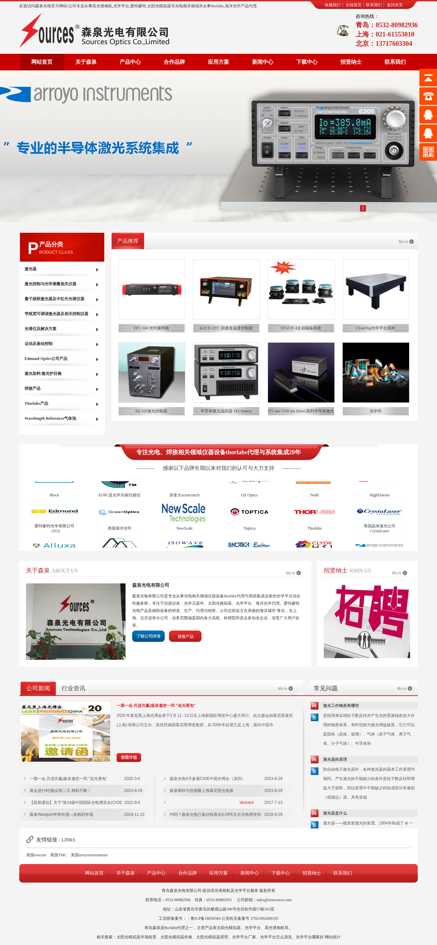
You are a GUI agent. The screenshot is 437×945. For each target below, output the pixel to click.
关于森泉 (86, 62)
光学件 (376, 411)
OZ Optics (249, 497)
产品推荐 (127, 241)
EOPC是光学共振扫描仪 (119, 497)
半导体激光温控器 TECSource (226, 411)
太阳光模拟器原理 (212, 937)
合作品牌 (174, 62)
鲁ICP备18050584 (206, 918)
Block (54, 497)
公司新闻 (38, 688)
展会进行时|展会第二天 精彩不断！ (60, 790)
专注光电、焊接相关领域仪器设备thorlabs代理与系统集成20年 (218, 452)
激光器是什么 (335, 813)
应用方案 (218, 62)
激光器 (31, 269)
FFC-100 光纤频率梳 (151, 328)
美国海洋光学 (119, 531)
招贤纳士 (351, 62)
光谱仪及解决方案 (40, 328)
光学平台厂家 (244, 937)
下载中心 (306, 62)
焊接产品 (33, 388)
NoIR (314, 497)
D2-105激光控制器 (151, 411)
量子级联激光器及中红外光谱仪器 (54, 299)
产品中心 (130, 62)
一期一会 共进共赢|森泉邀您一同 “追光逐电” (156, 705)
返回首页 (395, 5)
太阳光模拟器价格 (176, 937)
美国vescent (36, 855)
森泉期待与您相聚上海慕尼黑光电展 (201, 790)
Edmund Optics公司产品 (46, 358)
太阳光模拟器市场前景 (136, 937)
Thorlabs (314, 531)
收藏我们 (333, 5)
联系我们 (374, 5)
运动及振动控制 (38, 343)
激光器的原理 (335, 759)
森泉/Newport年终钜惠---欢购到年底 (61, 814)
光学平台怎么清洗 (276, 937)
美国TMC (58, 855)
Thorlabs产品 (36, 403)
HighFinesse (380, 497)
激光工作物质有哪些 (341, 705)
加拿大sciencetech (184, 497)
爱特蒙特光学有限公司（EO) (54, 531)
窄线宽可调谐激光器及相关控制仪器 (56, 313)
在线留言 (354, 5)
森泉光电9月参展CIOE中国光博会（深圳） (207, 778)
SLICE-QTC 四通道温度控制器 (226, 328)
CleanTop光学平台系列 (375, 328)
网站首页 (41, 62)
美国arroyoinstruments (89, 855)
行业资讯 (73, 688)
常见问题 (326, 688)
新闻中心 (262, 62)
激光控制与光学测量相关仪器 (50, 284)
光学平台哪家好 (310, 937)
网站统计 (333, 937)
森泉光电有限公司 (150, 585)
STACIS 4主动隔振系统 (301, 328)
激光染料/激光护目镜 (43, 373)
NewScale (184, 531)
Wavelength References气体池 (50, 418)
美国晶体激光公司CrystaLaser (379, 531)
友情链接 (46, 839)
